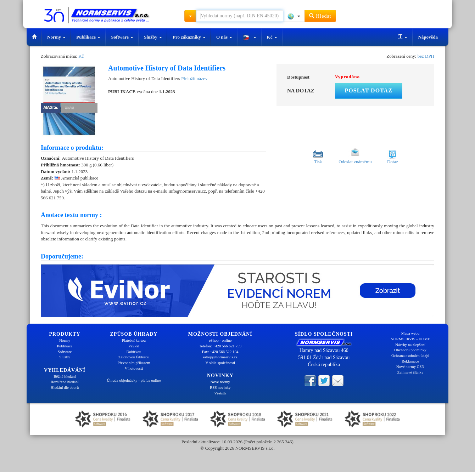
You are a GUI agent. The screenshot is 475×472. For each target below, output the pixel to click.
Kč (272, 37)
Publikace (88, 37)
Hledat (320, 16)
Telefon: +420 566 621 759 (220, 346)
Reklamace (410, 361)
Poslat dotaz (368, 90)
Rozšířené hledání (65, 382)
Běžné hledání (65, 376)
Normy (56, 37)
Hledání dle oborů (65, 387)
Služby (153, 37)
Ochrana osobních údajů (410, 355)
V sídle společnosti (220, 362)
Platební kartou (134, 340)
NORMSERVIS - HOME (410, 339)
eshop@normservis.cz (220, 357)
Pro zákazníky (189, 37)
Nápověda (428, 37)
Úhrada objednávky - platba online (134, 380)
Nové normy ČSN (410, 366)
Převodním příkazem (134, 362)
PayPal (133, 346)
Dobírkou (133, 351)
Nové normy (220, 382)
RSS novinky (220, 387)
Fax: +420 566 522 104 (220, 351)
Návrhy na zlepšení (410, 344)
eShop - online (220, 340)
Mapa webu (410, 333)
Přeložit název (194, 78)
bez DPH (426, 56)
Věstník (220, 393)
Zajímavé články (410, 372)
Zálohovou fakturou (134, 357)
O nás (224, 37)
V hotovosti (134, 368)
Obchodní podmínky (410, 350)
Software (122, 37)
